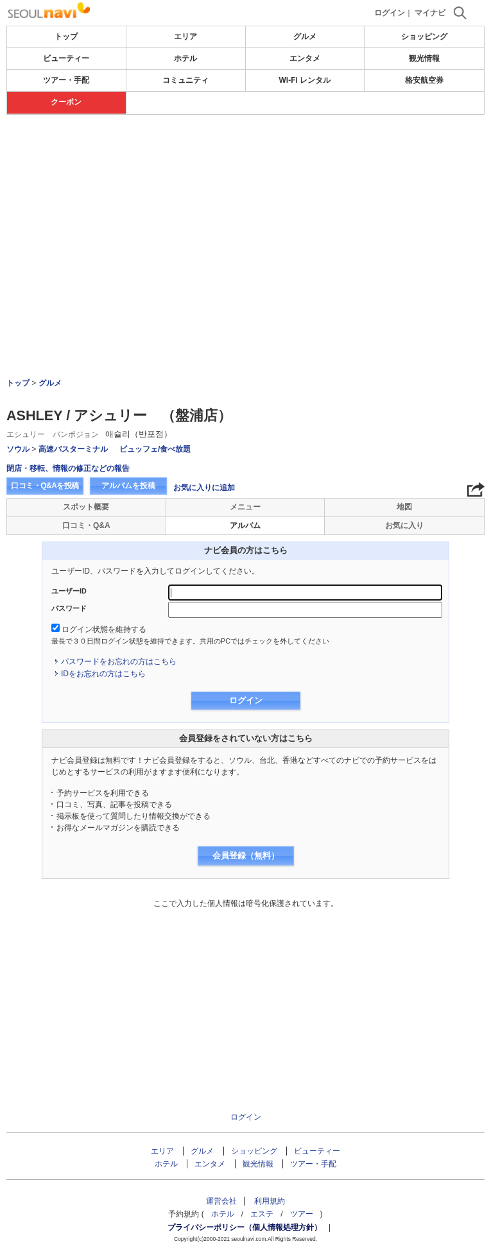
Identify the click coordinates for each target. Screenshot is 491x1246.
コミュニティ (185, 80)
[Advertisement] (246, 153)
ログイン (389, 12)
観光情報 (424, 58)
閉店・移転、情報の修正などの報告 (68, 468)
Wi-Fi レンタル (305, 80)
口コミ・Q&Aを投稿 (45, 485)
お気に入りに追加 (204, 487)
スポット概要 (86, 506)
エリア (185, 36)
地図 (404, 506)
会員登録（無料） (245, 855)
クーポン (66, 102)
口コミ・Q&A (86, 525)
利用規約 (269, 1201)
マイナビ (430, 12)
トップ (66, 36)
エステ (261, 1213)
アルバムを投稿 (128, 485)
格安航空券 (424, 80)
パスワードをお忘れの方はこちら (119, 661)
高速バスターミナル (73, 449)
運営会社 (221, 1201)
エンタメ (304, 58)
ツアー (301, 1213)
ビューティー (66, 58)
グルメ (304, 36)
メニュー (245, 506)
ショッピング (424, 36)
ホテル (185, 58)
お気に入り (404, 525)
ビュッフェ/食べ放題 (155, 449)
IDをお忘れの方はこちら (103, 673)
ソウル (18, 449)
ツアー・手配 (66, 80)
